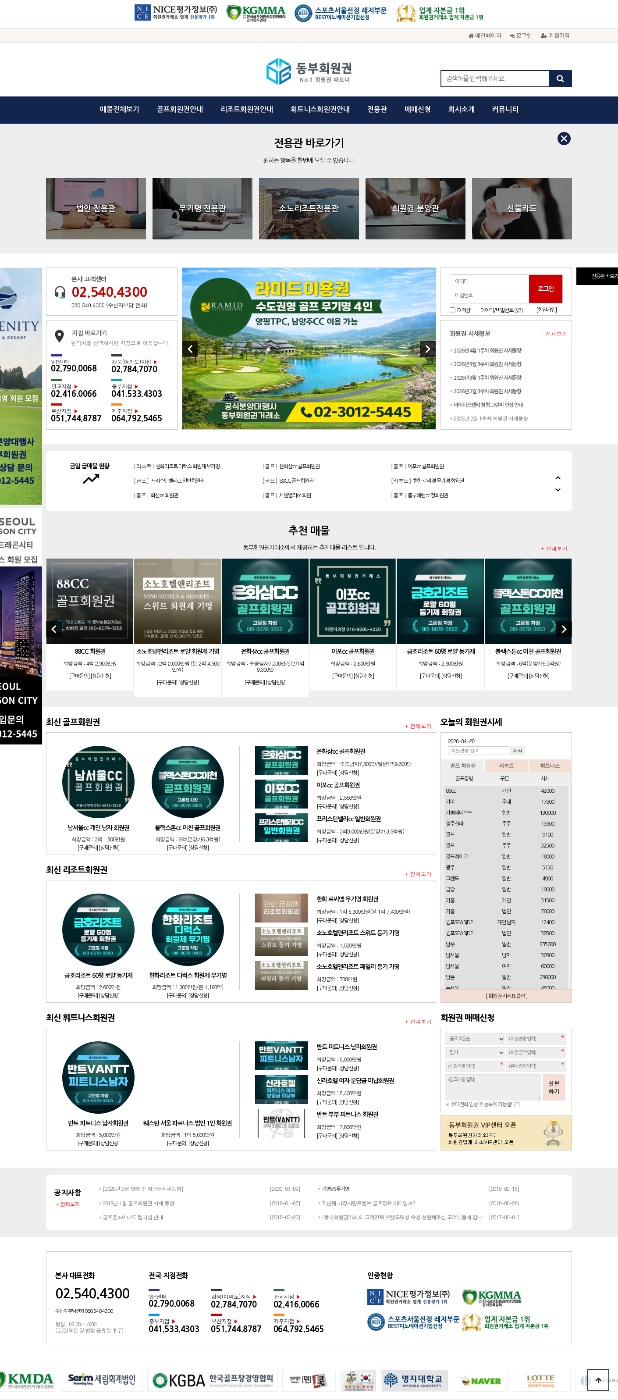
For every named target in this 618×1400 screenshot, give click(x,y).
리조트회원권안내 (246, 109)
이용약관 (292, 1292)
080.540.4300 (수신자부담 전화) (109, 175)
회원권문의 (356, 1292)
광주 (450, 738)
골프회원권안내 (180, 109)
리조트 (506, 635)
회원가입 (555, 35)
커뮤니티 (505, 109)
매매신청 (418, 109)
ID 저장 (463, 180)
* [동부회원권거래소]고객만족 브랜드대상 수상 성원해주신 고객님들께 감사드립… (401, 1087)
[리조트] (430, 334)
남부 (450, 814)
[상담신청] (100, 546)
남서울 (452, 825)
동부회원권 (309, 72)
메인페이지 (485, 35)
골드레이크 (457, 727)
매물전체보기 (119, 109)
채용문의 (389, 1292)
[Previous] (190, 219)
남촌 (450, 847)
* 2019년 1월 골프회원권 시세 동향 (136, 1073)
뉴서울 (452, 858)
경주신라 (454, 694)
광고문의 (323, 1292)
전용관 (377, 109)
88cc (450, 661)
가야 (450, 672)
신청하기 (554, 957)
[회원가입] (546, 180)
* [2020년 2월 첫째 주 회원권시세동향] (141, 1058)
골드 (450, 705)
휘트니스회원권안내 (320, 109)
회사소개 (461, 109)
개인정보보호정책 (251, 1292)
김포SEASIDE (459, 792)
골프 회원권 (463, 635)
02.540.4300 (109, 162)
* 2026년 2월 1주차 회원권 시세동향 (489, 288)
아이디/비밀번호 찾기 (501, 180)
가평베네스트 (459, 683)
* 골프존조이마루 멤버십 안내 (131, 1087)
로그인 (521, 35)
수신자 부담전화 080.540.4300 (84, 1181)
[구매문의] (79, 546)
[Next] (428, 219)
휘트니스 (549, 635)
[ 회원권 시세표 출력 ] (506, 866)
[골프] (168, 334)
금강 (450, 759)
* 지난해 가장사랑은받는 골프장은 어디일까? (366, 1073)
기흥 (450, 770)
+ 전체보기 (553, 204)
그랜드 (452, 749)
